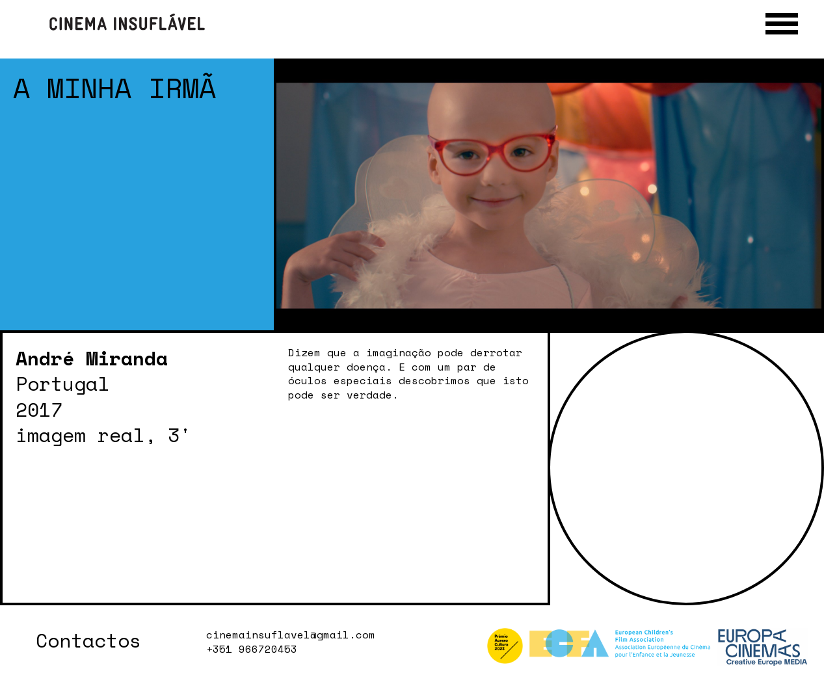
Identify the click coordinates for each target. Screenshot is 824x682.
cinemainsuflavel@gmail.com (290, 635)
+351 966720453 (251, 649)
